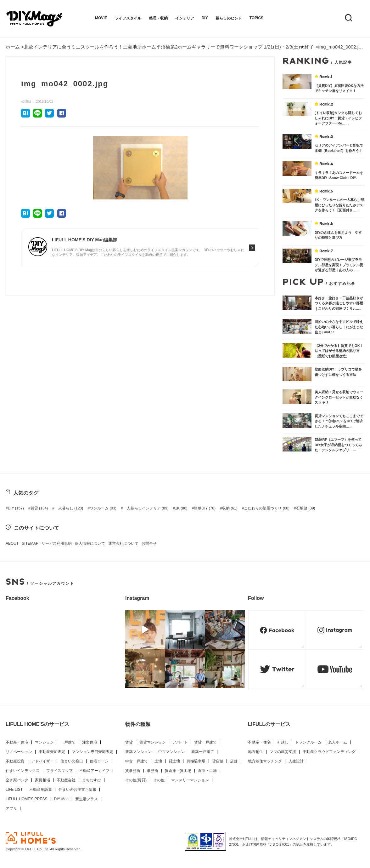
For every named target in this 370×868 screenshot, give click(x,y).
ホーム (13, 46)
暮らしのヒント (229, 18)
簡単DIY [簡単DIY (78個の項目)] (204, 508)
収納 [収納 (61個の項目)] (230, 508)
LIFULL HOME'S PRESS (27, 799)
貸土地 (174, 761)
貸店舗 (217, 761)
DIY (205, 18)
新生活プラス (86, 799)
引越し (283, 742)
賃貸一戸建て (205, 742)
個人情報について (90, 543)
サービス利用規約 (57, 543)
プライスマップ (59, 771)
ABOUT (12, 543)
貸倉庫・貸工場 (178, 771)
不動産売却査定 (52, 752)
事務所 (152, 771)
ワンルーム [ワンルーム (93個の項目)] (103, 508)
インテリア (184, 18)
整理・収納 (158, 18)
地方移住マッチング (265, 761)
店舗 (234, 761)
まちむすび (91, 780)
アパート (180, 742)
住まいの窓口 (71, 761)
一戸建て (68, 742)
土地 (158, 761)
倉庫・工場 (207, 771)
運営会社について (123, 543)
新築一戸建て (202, 752)
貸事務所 (132, 771)
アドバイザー (42, 761)
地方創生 (255, 752)
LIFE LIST (14, 789)
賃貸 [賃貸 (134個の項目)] (39, 508)
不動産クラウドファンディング (329, 752)
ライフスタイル (128, 18)
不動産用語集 (40, 789)
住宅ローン (99, 761)
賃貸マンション (152, 742)
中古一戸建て (136, 761)
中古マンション (171, 752)
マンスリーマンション (190, 780)
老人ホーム (337, 742)
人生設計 (296, 761)
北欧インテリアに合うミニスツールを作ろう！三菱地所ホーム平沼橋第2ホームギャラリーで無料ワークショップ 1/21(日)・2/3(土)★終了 (169, 46)
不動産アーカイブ (94, 771)
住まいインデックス (23, 771)
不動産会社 (66, 780)
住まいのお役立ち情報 (77, 789)
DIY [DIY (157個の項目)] (16, 508)
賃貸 (129, 742)
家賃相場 (42, 780)
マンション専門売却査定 (92, 752)
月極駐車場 (196, 761)
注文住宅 (89, 742)
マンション (44, 742)
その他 (159, 780)
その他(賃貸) (136, 780)
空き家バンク (17, 780)
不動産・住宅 (17, 742)
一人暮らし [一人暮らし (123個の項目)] (68, 508)
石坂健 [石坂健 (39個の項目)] (305, 508)
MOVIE (101, 18)
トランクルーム (308, 742)
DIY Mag (61, 799)
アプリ (11, 808)
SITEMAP (30, 543)
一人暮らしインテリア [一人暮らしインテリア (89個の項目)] (146, 508)
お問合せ (149, 543)
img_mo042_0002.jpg (340, 46)
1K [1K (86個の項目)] (181, 508)
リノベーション (19, 752)
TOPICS (256, 18)
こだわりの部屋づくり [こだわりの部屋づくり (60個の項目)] (266, 508)
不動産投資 (15, 761)
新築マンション (138, 752)
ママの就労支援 (283, 752)
